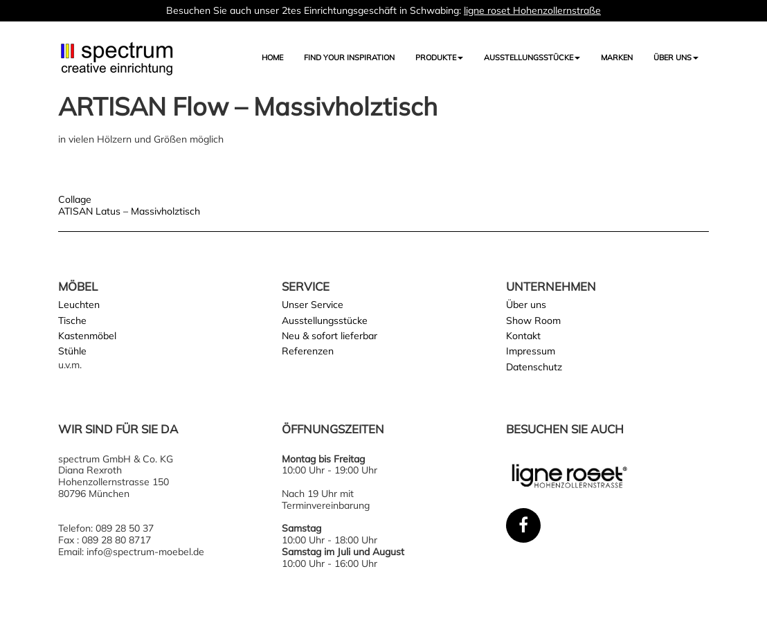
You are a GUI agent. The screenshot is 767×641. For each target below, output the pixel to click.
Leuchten (79, 304)
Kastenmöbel (87, 335)
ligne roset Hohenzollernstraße (532, 10)
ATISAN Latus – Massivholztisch (129, 211)
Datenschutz (534, 367)
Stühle (72, 351)
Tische (72, 320)
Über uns (675, 57)
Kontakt (523, 335)
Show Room (533, 320)
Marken (617, 57)
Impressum (530, 351)
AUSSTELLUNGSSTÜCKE (532, 57)
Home (272, 57)
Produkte (439, 57)
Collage (74, 199)
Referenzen (308, 351)
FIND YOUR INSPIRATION (349, 57)
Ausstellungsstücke (325, 320)
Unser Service (312, 304)
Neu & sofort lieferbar (329, 335)
